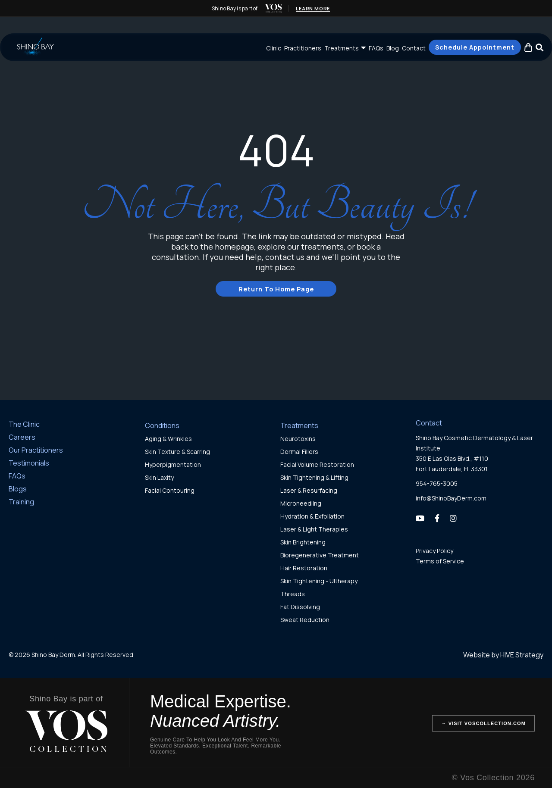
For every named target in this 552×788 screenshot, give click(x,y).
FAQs (376, 48)
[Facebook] (437, 518)
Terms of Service (440, 561)
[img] (273, 8)
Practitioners (302, 48)
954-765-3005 (437, 483)
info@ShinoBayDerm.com (451, 498)
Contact (414, 48)
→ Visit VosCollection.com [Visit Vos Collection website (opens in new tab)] (483, 722)
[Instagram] (453, 518)
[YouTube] (420, 518)
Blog (392, 48)
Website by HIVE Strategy (503, 654)
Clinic (273, 48)
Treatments (341, 48)
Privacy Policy (434, 550)
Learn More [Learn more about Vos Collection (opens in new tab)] (313, 8)
